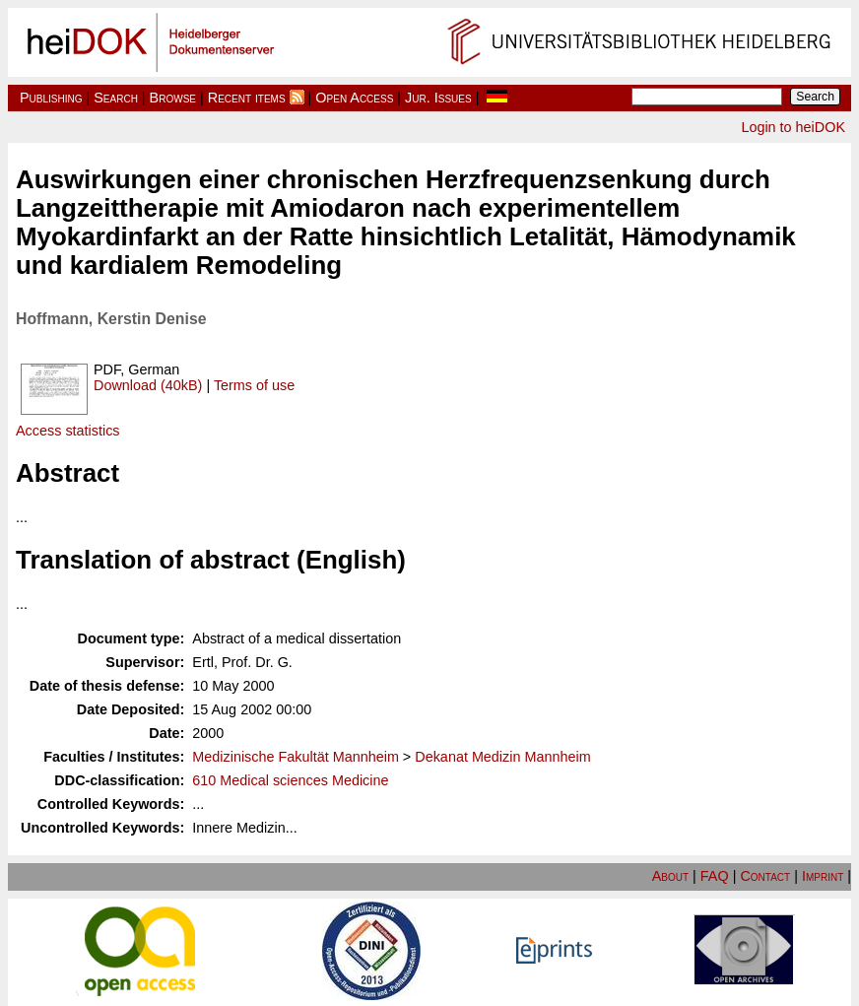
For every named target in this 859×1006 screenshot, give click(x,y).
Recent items (247, 97)
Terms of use (254, 385)
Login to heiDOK (793, 127)
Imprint (822, 876)
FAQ (714, 876)
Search (116, 97)
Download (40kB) (148, 385)
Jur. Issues (438, 97)
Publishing (51, 97)
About (670, 876)
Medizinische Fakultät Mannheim (295, 757)
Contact (765, 876)
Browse (173, 97)
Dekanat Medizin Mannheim (502, 757)
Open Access (354, 97)
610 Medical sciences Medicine (290, 780)
